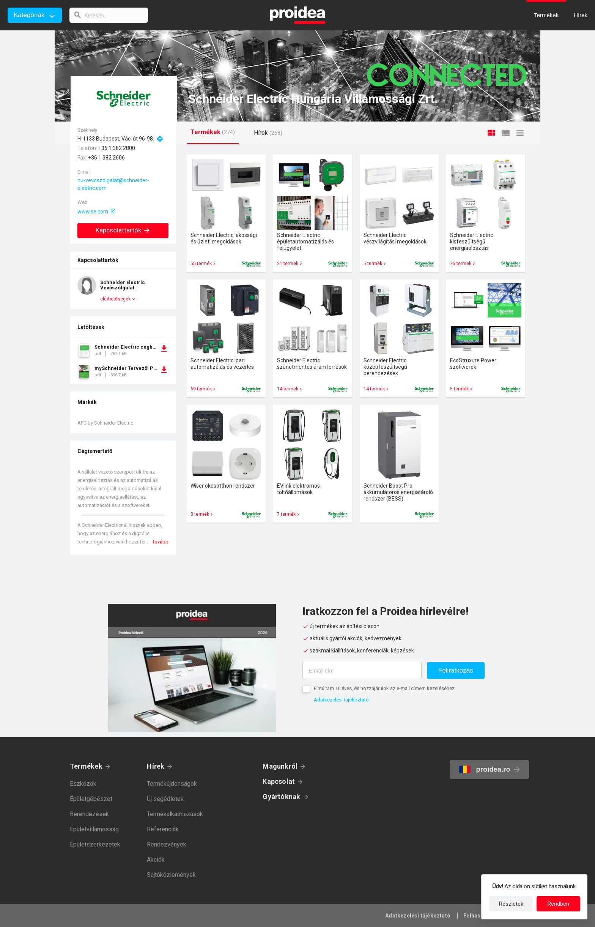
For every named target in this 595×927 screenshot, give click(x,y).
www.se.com (92, 211)
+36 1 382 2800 (116, 148)
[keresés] (109, 15)
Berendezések (89, 814)
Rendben (558, 903)
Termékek (86, 766)
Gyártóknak (281, 797)
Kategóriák (29, 15)
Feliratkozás (455, 670)
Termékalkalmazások (175, 814)
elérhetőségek (115, 299)
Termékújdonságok (172, 783)
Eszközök (83, 783)
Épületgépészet (91, 798)
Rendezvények (166, 844)
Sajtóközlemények (171, 874)
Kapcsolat (279, 781)
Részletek (511, 903)
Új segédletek (165, 798)
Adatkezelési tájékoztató (341, 700)
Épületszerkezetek (95, 844)
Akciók (156, 859)
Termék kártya (226, 213)
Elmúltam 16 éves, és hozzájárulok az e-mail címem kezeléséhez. (385, 688)
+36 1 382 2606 (106, 158)
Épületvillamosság (94, 829)
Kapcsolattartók (123, 230)
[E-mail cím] (362, 670)
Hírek (155, 766)
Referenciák (163, 829)
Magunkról (280, 766)
